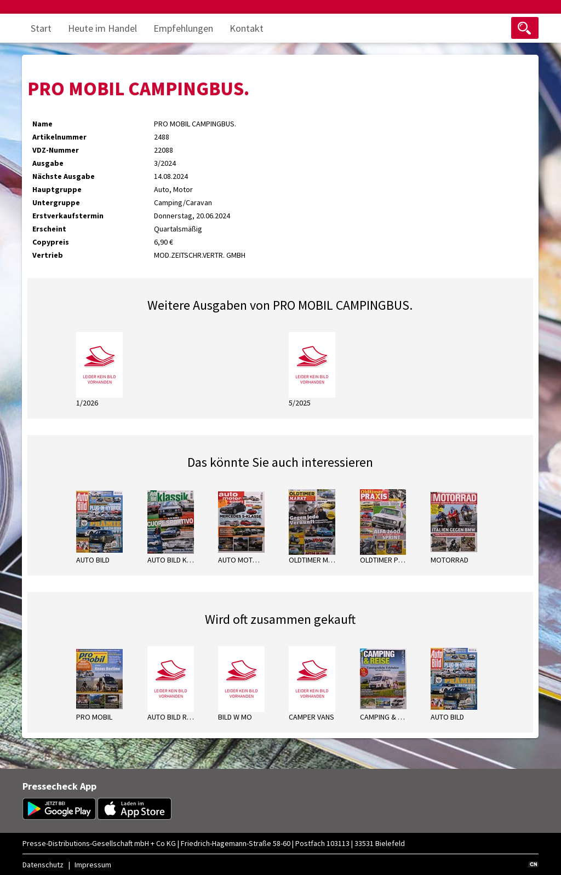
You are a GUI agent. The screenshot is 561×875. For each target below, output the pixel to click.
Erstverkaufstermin (68, 216)
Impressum (93, 865)
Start (41, 28)
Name (42, 124)
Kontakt (247, 28)
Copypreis (50, 242)
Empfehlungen (183, 28)
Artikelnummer (59, 137)
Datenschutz (43, 865)
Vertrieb (47, 255)
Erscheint (49, 229)
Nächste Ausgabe (63, 176)
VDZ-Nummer (55, 150)
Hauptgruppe (57, 189)
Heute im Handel (102, 28)
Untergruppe (56, 202)
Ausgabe (48, 163)
